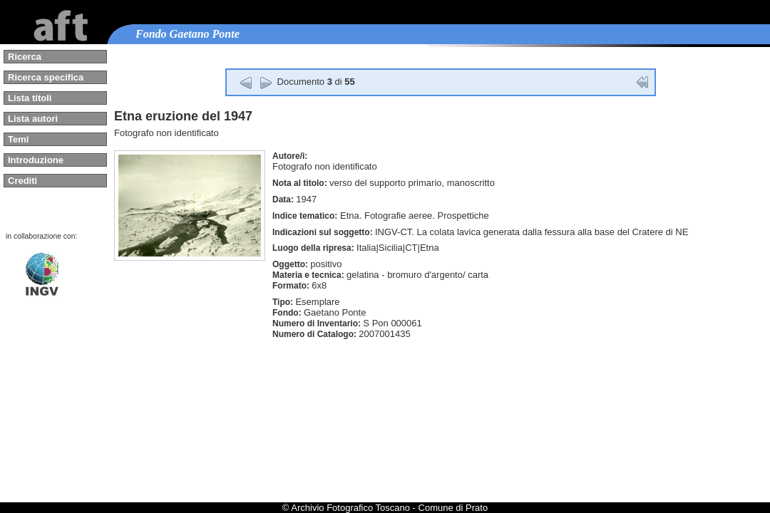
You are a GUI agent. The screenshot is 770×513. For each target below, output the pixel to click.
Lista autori (33, 118)
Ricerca (24, 56)
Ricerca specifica (45, 77)
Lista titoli (29, 98)
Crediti (22, 180)
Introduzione (35, 160)
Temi (18, 139)
